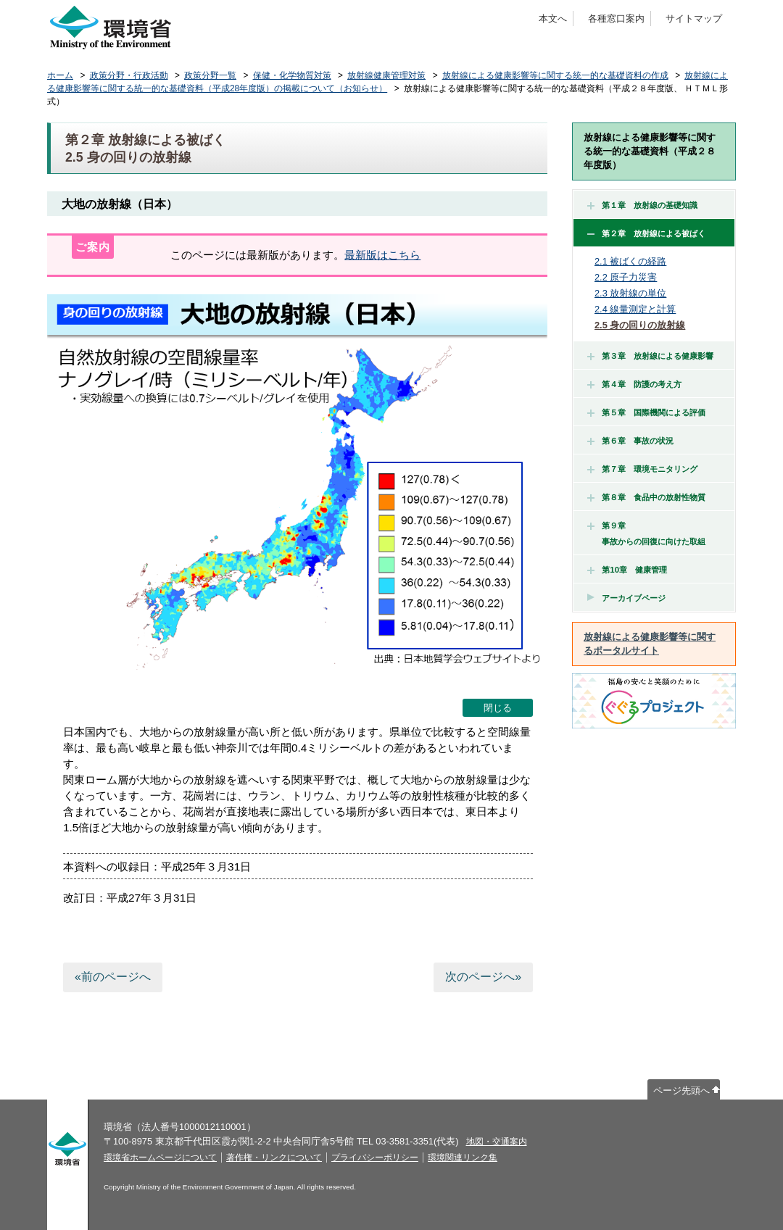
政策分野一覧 (210, 75)
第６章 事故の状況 (630, 440)
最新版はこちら (382, 255)
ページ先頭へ (681, 1090)
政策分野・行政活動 (129, 75)
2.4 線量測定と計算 (635, 309)
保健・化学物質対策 (292, 75)
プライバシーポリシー (374, 1157)
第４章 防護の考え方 (634, 384)
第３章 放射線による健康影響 (650, 356)
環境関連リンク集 (462, 1157)
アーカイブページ (634, 598)
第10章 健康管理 (627, 569)
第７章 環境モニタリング (642, 469)
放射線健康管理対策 (386, 75)
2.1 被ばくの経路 (630, 261)
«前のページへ (113, 977)
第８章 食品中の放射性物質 (646, 497)
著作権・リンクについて (274, 1157)
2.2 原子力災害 (625, 277)
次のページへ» (483, 977)
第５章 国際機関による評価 (646, 412)
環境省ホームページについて (160, 1157)
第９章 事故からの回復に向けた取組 (646, 533)
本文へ (553, 18)
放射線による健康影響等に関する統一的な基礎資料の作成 (555, 75)
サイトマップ (694, 18)
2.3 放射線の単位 (630, 293)
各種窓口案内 (616, 18)
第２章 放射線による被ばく (646, 233)
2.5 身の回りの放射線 (639, 325)
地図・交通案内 (496, 1141)
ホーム (60, 75)
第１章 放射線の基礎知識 (642, 205)
